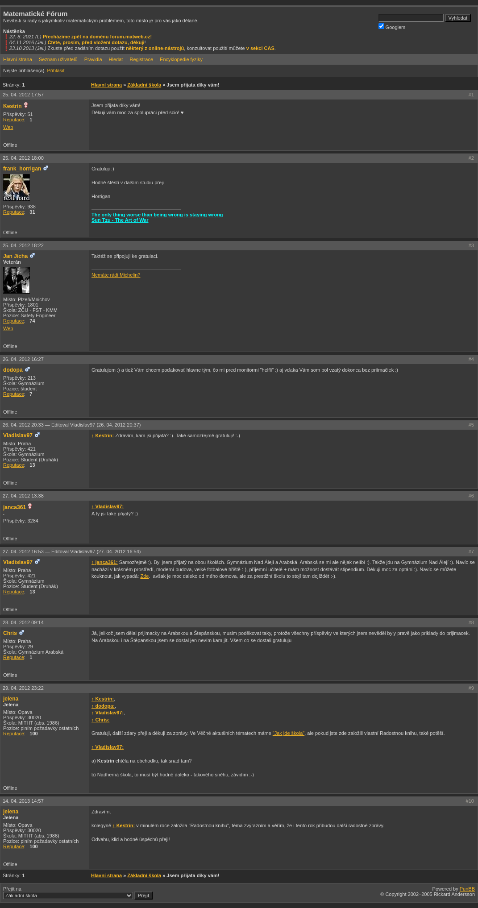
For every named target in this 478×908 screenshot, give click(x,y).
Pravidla (93, 59)
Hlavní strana (17, 59)
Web (8, 127)
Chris (10, 633)
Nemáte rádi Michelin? (115, 275)
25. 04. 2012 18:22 (23, 245)
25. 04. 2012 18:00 (23, 158)
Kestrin (12, 106)
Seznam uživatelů (58, 59)
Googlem (392, 26)
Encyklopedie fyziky (181, 59)
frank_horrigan (22, 169)
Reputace (13, 119)
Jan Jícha (15, 256)
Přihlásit (55, 70)
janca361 (14, 507)
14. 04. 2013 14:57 (23, 801)
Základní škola (144, 84)
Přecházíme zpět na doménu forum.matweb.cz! (97, 36)
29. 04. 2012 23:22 (23, 688)
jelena (10, 699)
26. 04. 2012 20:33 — (72, 424)
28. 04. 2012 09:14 (23, 622)
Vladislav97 (18, 435)
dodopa (13, 370)
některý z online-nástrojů (155, 48)
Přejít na (78, 893)
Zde (144, 576)
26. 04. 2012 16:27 (23, 359)
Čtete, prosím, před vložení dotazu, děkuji (96, 42)
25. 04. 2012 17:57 (23, 94)
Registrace (141, 59)
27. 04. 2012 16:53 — (72, 551)
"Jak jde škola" (288, 733)
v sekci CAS (260, 48)
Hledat (116, 59)
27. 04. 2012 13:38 (23, 495)
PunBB (467, 888)
